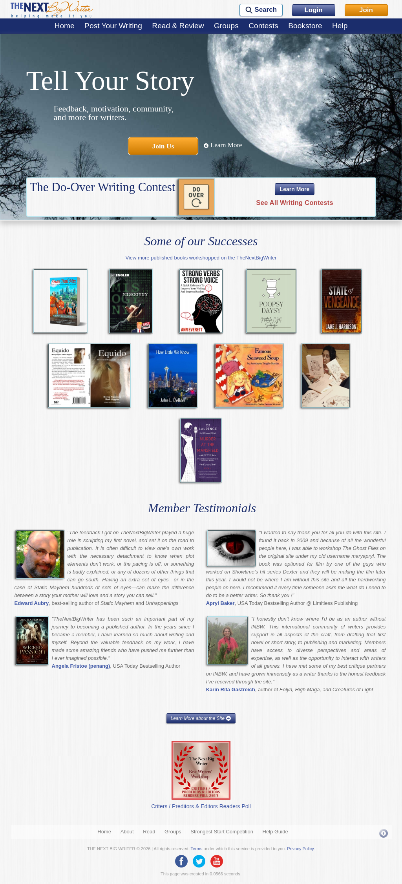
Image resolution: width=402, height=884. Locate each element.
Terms (197, 848)
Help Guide (275, 832)
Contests (263, 26)
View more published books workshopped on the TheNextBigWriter (200, 258)
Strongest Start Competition (221, 832)
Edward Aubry (32, 603)
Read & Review (178, 26)
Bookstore (305, 26)
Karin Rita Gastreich (230, 689)
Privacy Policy (300, 848)
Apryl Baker (220, 603)
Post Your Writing (113, 26)
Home (65, 26)
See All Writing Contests (294, 202)
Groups (226, 26)
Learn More (222, 145)
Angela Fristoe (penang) (81, 666)
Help (339, 26)
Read (149, 832)
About (127, 832)
